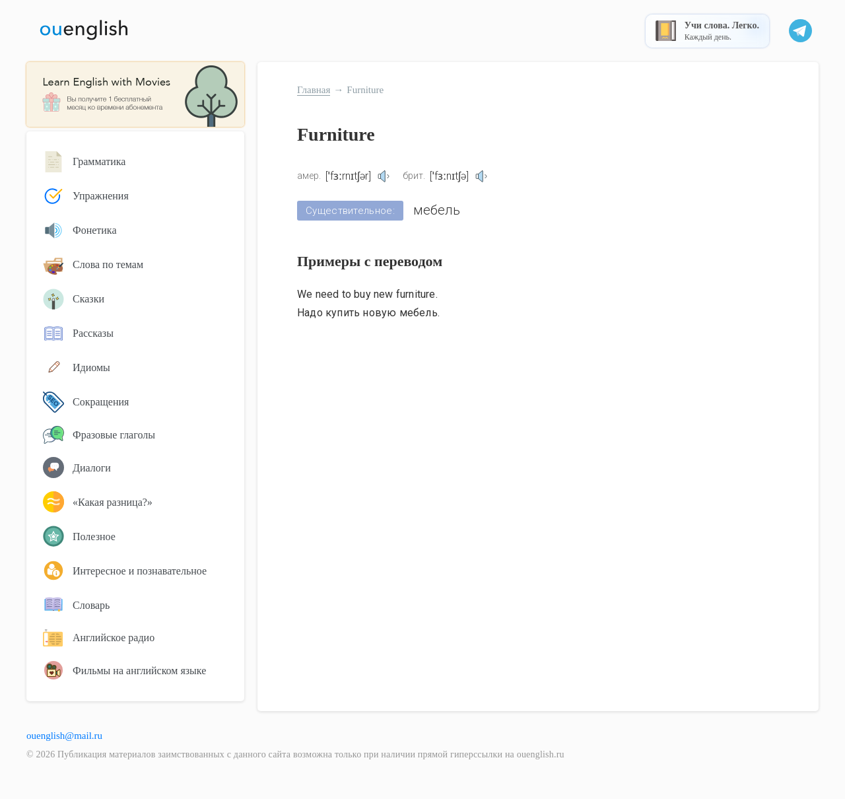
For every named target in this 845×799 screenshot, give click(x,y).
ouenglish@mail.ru (64, 735)
